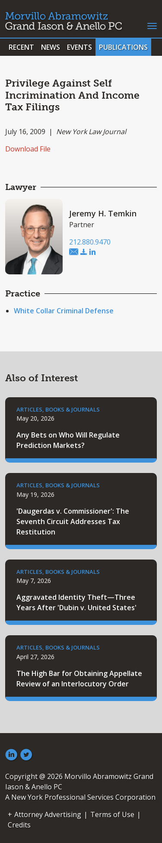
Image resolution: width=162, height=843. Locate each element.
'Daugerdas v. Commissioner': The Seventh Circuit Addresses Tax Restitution (72, 521)
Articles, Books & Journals (58, 409)
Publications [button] (123, 47)
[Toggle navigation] (152, 25)
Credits (19, 825)
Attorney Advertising (47, 814)
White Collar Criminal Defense (64, 310)
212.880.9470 (90, 242)
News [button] (50, 47)
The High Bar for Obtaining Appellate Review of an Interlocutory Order (79, 679)
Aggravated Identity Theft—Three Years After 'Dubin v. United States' (76, 602)
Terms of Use (112, 814)
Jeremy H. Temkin (103, 213)
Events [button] (79, 47)
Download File (28, 149)
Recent (21, 47)
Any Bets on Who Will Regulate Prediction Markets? (68, 440)
